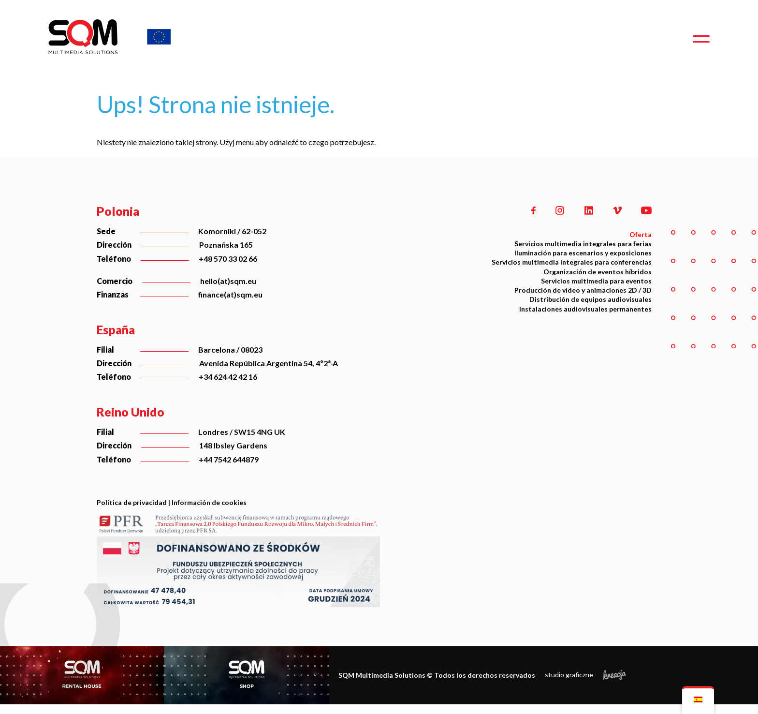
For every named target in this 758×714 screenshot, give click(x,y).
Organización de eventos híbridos (597, 272)
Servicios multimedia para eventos (596, 281)
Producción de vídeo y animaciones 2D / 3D (583, 290)
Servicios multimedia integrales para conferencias (572, 262)
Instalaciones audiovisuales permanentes (585, 309)
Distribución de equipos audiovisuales (590, 299)
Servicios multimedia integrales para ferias (583, 243)
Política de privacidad (132, 502)
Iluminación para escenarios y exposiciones (583, 253)
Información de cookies (209, 502)
